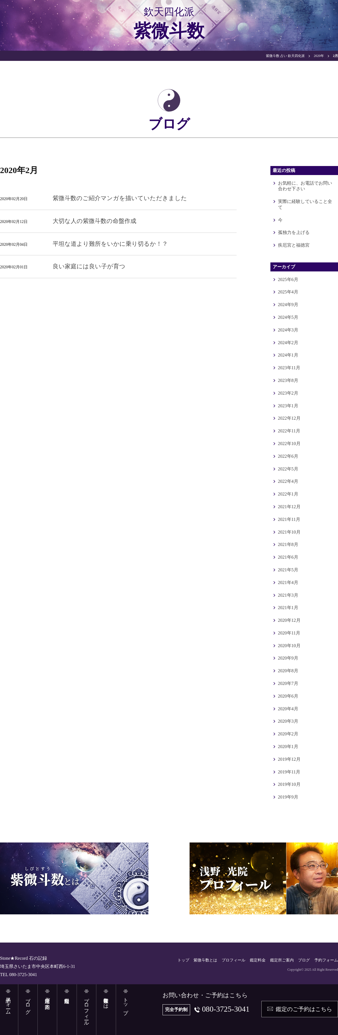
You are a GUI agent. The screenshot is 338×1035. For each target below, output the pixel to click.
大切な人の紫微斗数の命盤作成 (94, 221)
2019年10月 (289, 784)
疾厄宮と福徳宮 (294, 245)
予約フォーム (326, 960)
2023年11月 (289, 367)
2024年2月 (288, 342)
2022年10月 (289, 443)
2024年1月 (288, 355)
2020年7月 (288, 683)
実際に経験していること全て (305, 204)
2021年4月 (288, 582)
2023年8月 (288, 380)
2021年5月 (288, 569)
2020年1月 (288, 746)
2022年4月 (288, 481)
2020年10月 (289, 645)
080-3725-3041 (225, 1009)
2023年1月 (288, 405)
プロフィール (233, 960)
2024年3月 (288, 330)
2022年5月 (288, 468)
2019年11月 (289, 771)
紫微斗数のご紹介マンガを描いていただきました (120, 198)
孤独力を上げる (294, 232)
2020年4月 (288, 708)
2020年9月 (288, 658)
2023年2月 (288, 393)
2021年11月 (289, 519)
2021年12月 (289, 506)
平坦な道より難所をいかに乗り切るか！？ (110, 243)
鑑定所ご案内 (282, 960)
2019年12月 (289, 759)
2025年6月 (288, 279)
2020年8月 (288, 670)
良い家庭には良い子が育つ (89, 266)
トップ (183, 960)
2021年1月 (288, 607)
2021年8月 (288, 544)
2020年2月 (288, 733)
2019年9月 (288, 797)
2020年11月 (289, 633)
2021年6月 (288, 557)
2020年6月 (288, 696)
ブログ (304, 960)
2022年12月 (289, 418)
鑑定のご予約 (304, 1009)
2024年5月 (288, 317)
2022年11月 (289, 430)
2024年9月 (288, 304)
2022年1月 (288, 494)
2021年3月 (288, 595)
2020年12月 (289, 620)
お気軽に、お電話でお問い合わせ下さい (305, 186)
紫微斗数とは (205, 960)
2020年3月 (288, 721)
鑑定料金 (258, 960)
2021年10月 (289, 532)
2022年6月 (288, 456)
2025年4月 (288, 291)
